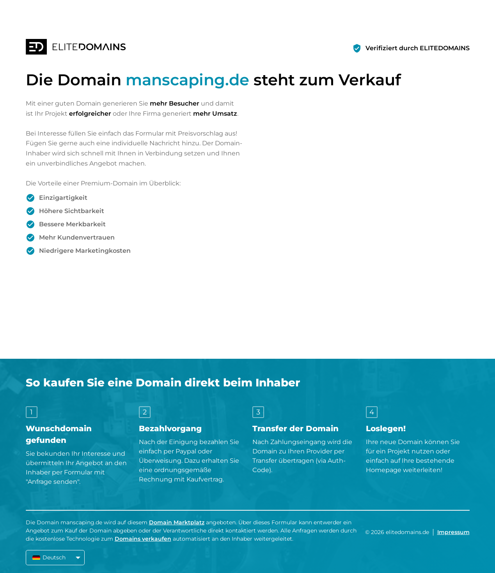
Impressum (453, 532)
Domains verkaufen (143, 538)
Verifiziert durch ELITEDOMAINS (417, 48)
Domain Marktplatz (176, 522)
